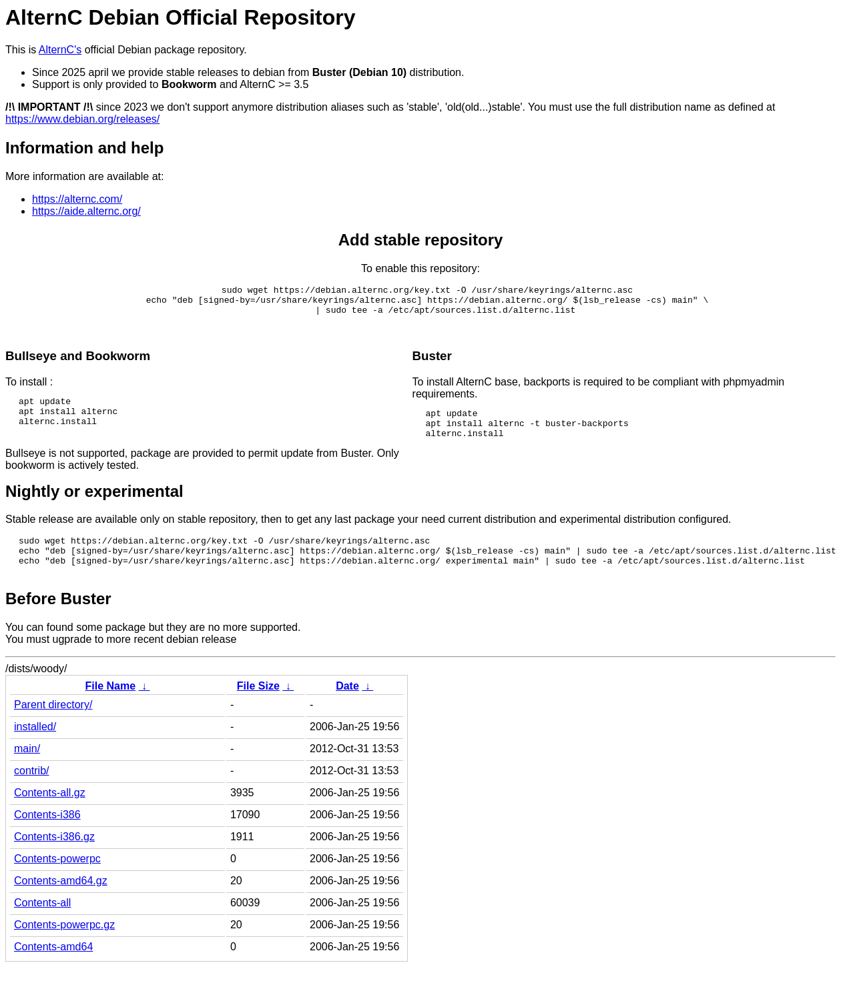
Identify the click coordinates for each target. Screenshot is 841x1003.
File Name (110, 710)
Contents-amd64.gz (60, 904)
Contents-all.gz (49, 816)
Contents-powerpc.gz (64, 948)
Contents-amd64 (53, 970)
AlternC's (60, 49)
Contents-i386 (47, 838)
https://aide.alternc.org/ (86, 211)
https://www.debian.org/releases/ (82, 119)
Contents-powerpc (57, 882)
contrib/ (31, 794)
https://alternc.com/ (77, 199)
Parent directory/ (53, 728)
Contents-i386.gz (54, 860)
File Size (258, 710)
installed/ (35, 750)
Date (347, 710)
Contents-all (42, 926)
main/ (27, 772)
